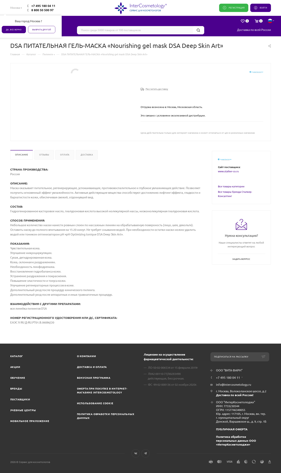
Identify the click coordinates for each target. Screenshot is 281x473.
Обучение (17, 377)
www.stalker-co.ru (228, 171)
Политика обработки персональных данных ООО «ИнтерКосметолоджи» (236, 440)
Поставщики (20, 399)
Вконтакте (136, 453)
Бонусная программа (93, 377)
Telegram (145, 453)
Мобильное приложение (29, 421)
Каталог (16, 356)
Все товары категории (231, 186)
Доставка (87, 155)
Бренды (16, 388)
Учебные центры (23, 410)
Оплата (64, 155)
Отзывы (44, 155)
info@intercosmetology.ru (233, 384)
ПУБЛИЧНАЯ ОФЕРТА (232, 429)
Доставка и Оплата (92, 367)
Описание (21, 155)
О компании (86, 356)
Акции (15, 367)
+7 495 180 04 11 (43, 6)
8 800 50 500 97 (42, 10)
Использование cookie (95, 403)
